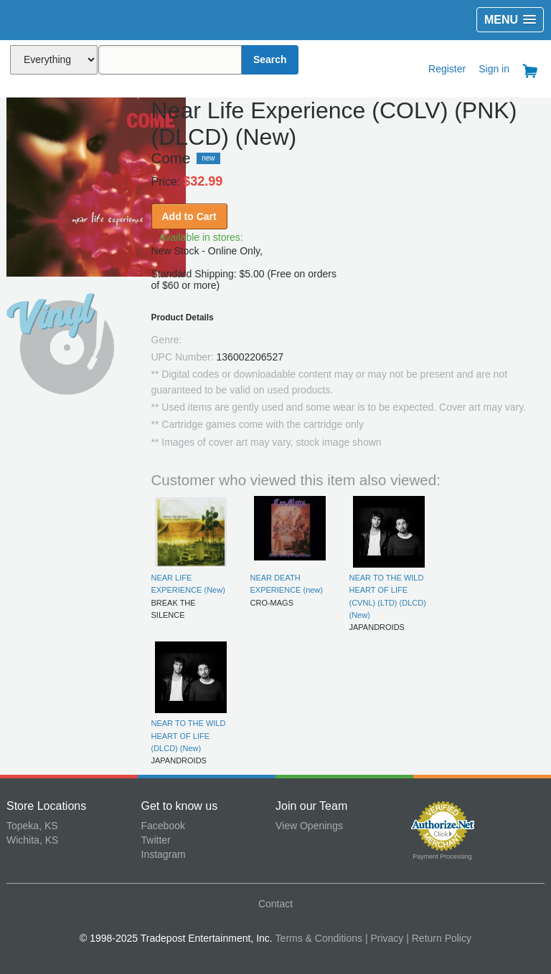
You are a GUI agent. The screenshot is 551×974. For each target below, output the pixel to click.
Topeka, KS (32, 825)
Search (270, 59)
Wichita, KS (32, 840)
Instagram (163, 854)
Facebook (163, 825)
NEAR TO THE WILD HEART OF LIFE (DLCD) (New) (188, 736)
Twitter (156, 840)
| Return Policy (438, 938)
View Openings (309, 825)
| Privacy (384, 938)
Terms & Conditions (319, 938)
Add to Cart (189, 216)
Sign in (494, 69)
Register (447, 69)
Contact (275, 903)
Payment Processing (442, 856)
